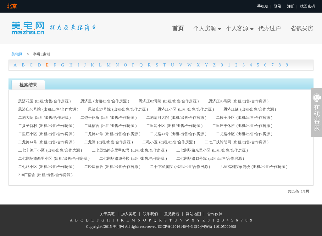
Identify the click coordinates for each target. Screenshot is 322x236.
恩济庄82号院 (150, 101)
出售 (48, 101)
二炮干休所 (89, 117)
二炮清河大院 (157, 117)
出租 (40, 101)
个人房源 (204, 28)
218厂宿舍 (26, 175)
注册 (291, 6)
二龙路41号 (159, 134)
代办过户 (269, 28)
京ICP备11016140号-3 (175, 226)
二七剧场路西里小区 (35, 158)
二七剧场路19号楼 (114, 158)
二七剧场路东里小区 (193, 150)
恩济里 (86, 101)
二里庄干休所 (223, 126)
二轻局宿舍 (93, 166)
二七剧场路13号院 (191, 158)
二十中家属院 (161, 166)
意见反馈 (171, 214)
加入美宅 (128, 214)
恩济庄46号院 (29, 109)
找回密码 (307, 6)
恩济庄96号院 (219, 101)
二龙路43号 (93, 134)
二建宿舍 (91, 126)
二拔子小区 (225, 117)
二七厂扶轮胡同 (218, 142)
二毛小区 (150, 142)
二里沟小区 (155, 126)
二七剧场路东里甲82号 (111, 150)
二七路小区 (27, 166)
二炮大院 (25, 117)
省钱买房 (302, 28)
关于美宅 (107, 214)
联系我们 (150, 214)
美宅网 (17, 54)
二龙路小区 (225, 134)
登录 (277, 6)
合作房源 (61, 101)
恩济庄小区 (167, 109)
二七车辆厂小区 (31, 150)
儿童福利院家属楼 (235, 166)
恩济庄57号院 (99, 109)
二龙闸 (90, 142)
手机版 (263, 6)
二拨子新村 (27, 126)
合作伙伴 (214, 214)
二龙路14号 (27, 142)
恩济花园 (25, 101)
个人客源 (237, 28)
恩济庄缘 (231, 109)
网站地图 (193, 214)
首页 (178, 28)
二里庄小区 (27, 134)
